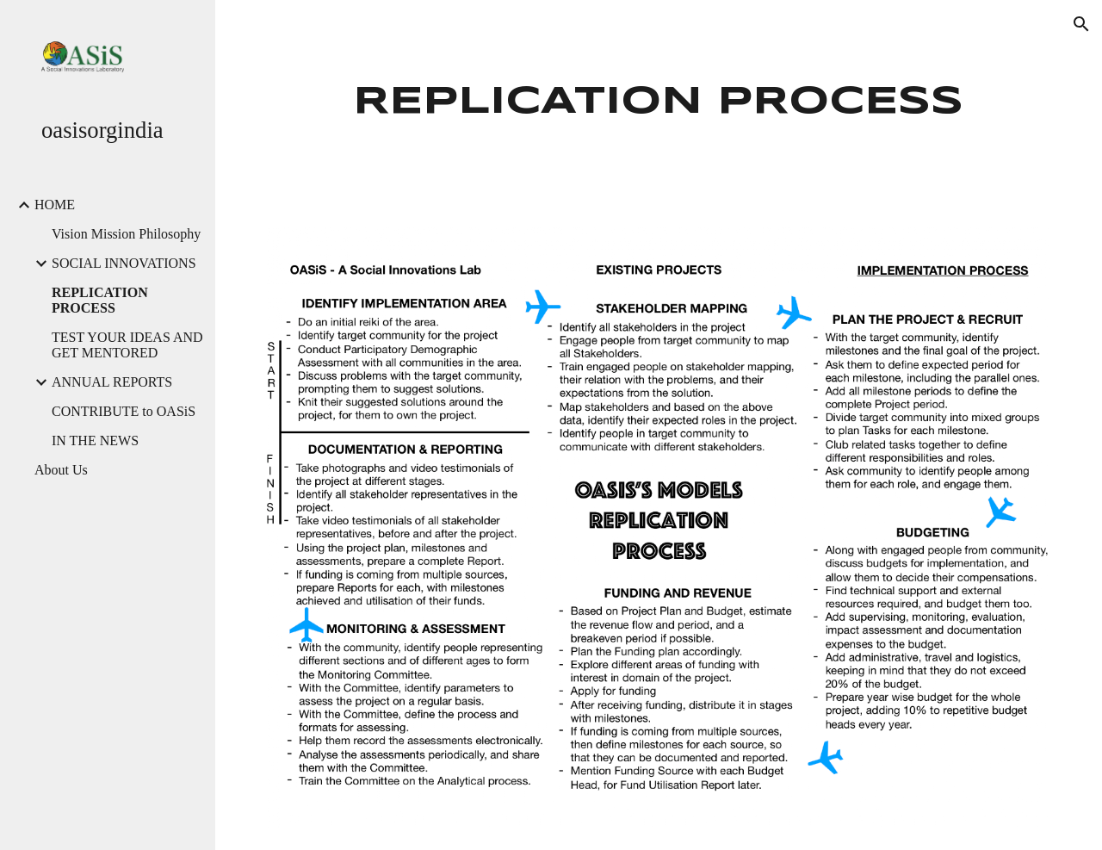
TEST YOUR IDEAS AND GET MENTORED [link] (127, 345)
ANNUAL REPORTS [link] (112, 382)
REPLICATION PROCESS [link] (100, 300)
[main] (659, 103)
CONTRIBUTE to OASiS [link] (123, 411)
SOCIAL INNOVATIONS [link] (124, 263)
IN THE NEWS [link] (95, 440)
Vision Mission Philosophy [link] (126, 233)
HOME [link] (54, 204)
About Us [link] (61, 469)
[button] (1081, 24)
